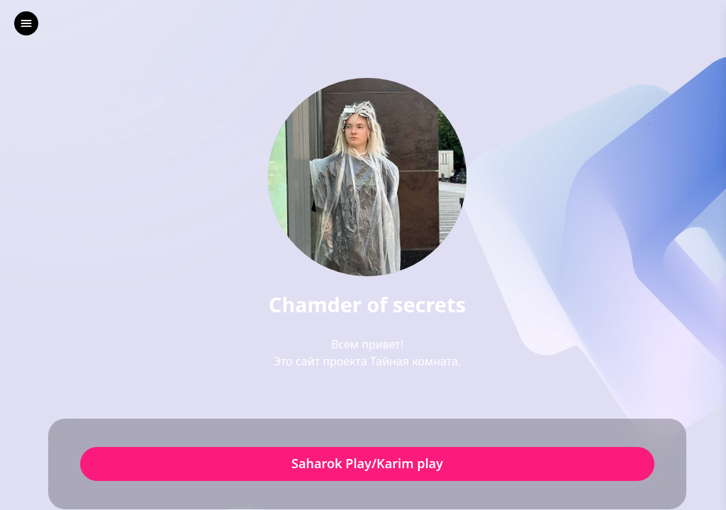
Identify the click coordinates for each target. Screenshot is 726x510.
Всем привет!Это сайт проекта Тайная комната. (368, 352)
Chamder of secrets (367, 305)
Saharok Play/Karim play (367, 464)
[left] (26, 23)
